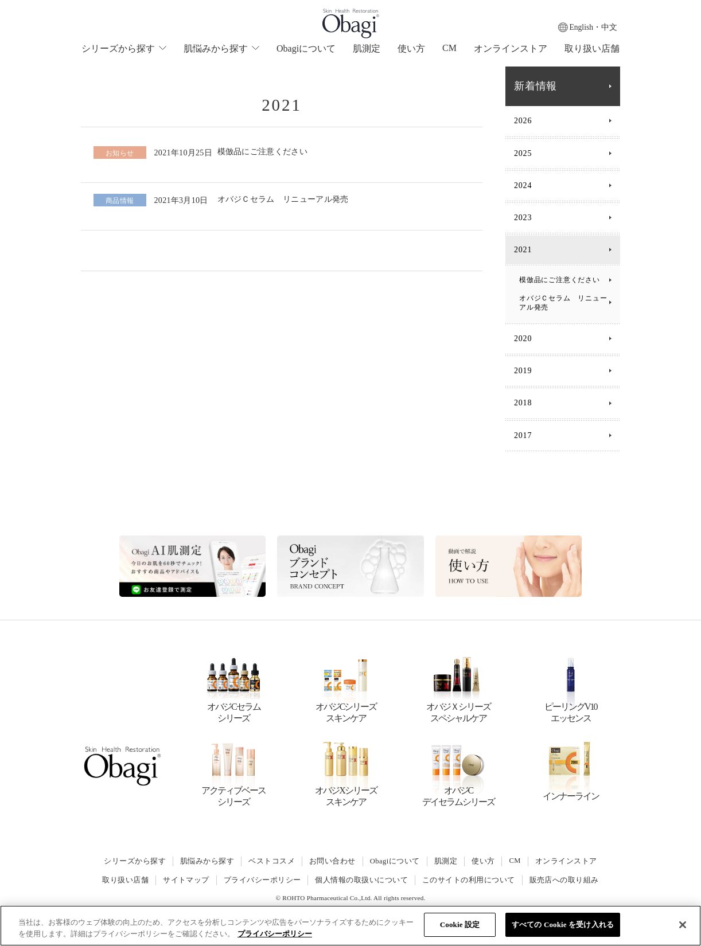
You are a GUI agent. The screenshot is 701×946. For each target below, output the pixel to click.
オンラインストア (510, 48)
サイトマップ (186, 880)
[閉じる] (682, 924)
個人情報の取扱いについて (361, 880)
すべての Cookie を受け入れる (563, 924)
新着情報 (535, 86)
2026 (523, 120)
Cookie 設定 (460, 924)
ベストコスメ (271, 861)
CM (449, 48)
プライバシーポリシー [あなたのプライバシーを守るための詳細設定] (274, 933)
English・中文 (593, 27)
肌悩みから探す (206, 861)
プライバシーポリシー (262, 880)
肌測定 (366, 48)
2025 (523, 153)
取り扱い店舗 (592, 48)
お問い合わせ (332, 861)
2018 (523, 402)
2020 (523, 338)
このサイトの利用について (468, 880)
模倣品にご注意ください (559, 280)
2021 (523, 249)
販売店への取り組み (564, 880)
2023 (523, 217)
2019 (523, 370)
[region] (350, 925)
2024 (523, 185)
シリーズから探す (134, 861)
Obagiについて (306, 48)
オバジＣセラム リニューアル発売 (559, 302)
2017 (523, 435)
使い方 (411, 48)
